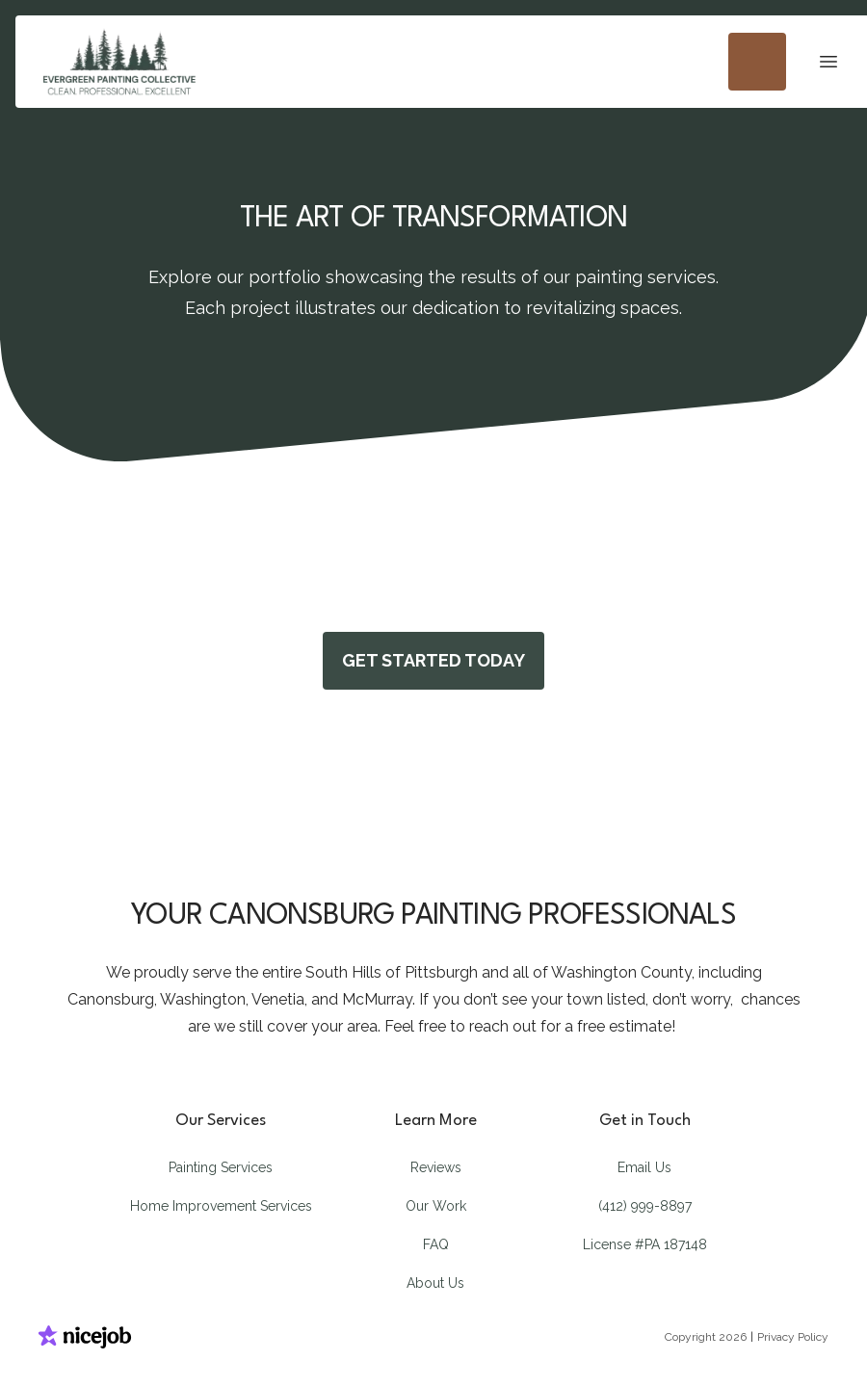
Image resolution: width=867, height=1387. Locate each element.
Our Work (436, 1206)
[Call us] (757, 62)
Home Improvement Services (221, 1206)
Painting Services (221, 1167)
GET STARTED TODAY (433, 660)
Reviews (435, 1167)
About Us (435, 1283)
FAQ (436, 1244)
